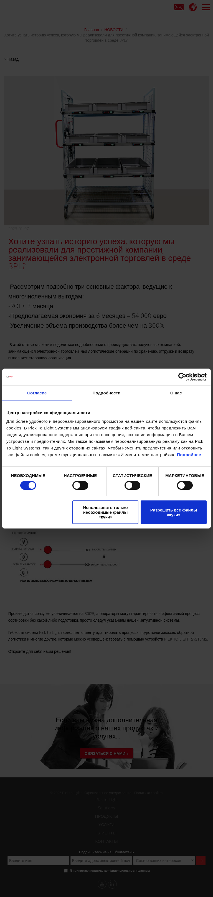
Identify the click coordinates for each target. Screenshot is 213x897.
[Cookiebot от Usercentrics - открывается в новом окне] (182, 377)
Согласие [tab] (37, 393)
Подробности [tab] (107, 393)
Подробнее (189, 454)
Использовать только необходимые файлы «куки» (105, 512)
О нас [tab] (176, 393)
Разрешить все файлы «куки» (173, 512)
